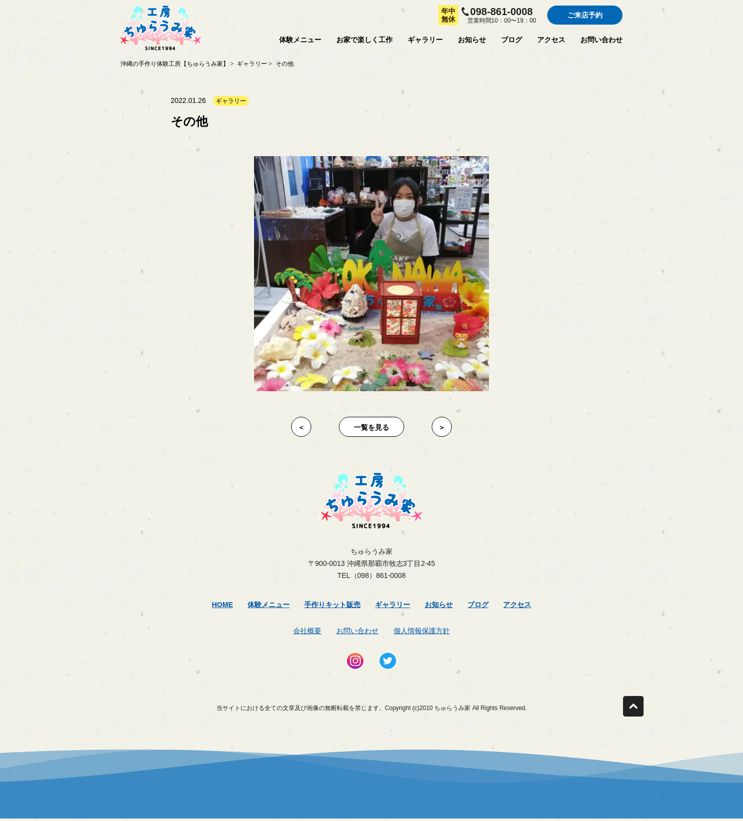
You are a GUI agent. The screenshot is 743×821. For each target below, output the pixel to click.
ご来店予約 (584, 15)
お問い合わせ (601, 40)
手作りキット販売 (332, 605)
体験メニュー (300, 40)
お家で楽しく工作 (364, 40)
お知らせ (472, 40)
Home (222, 605)
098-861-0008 (501, 11)
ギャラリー (425, 40)
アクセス (551, 40)
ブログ (511, 40)
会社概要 (307, 631)
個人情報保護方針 (422, 631)
